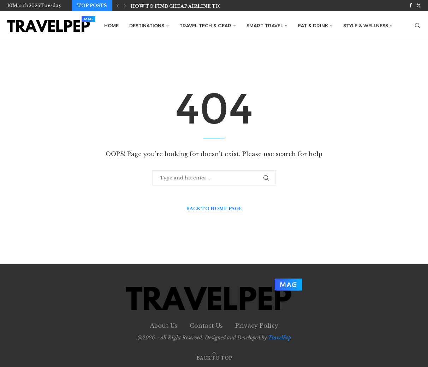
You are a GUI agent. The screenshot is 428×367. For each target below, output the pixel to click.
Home (111, 25)
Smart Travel (264, 25)
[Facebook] (410, 5)
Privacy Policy (256, 325)
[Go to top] (214, 357)
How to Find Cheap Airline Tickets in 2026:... (196, 6)
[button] (117, 5)
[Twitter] (418, 5)
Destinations (146, 25)
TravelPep (279, 337)
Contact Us (206, 325)
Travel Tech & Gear (205, 25)
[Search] (417, 25)
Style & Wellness (365, 25)
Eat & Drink (313, 25)
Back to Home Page (214, 208)
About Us (163, 325)
